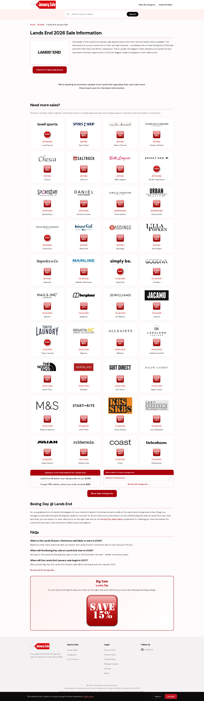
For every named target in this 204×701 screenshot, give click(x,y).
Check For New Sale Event (49, 69)
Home (32, 24)
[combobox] (98, 14)
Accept (170, 696)
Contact (107, 668)
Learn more (88, 696)
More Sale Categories (102, 493)
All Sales (40, 24)
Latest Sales (72, 650)
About (106, 673)
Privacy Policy (110, 655)
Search (132, 14)
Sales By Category (147, 5)
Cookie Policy (110, 659)
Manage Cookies (111, 664)
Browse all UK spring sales (42, 570)
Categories (71, 655)
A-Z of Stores (73, 659)
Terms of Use (109, 650)
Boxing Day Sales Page (111, 519)
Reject (158, 696)
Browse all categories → (139, 484)
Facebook (147, 649)
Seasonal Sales (165, 5)
